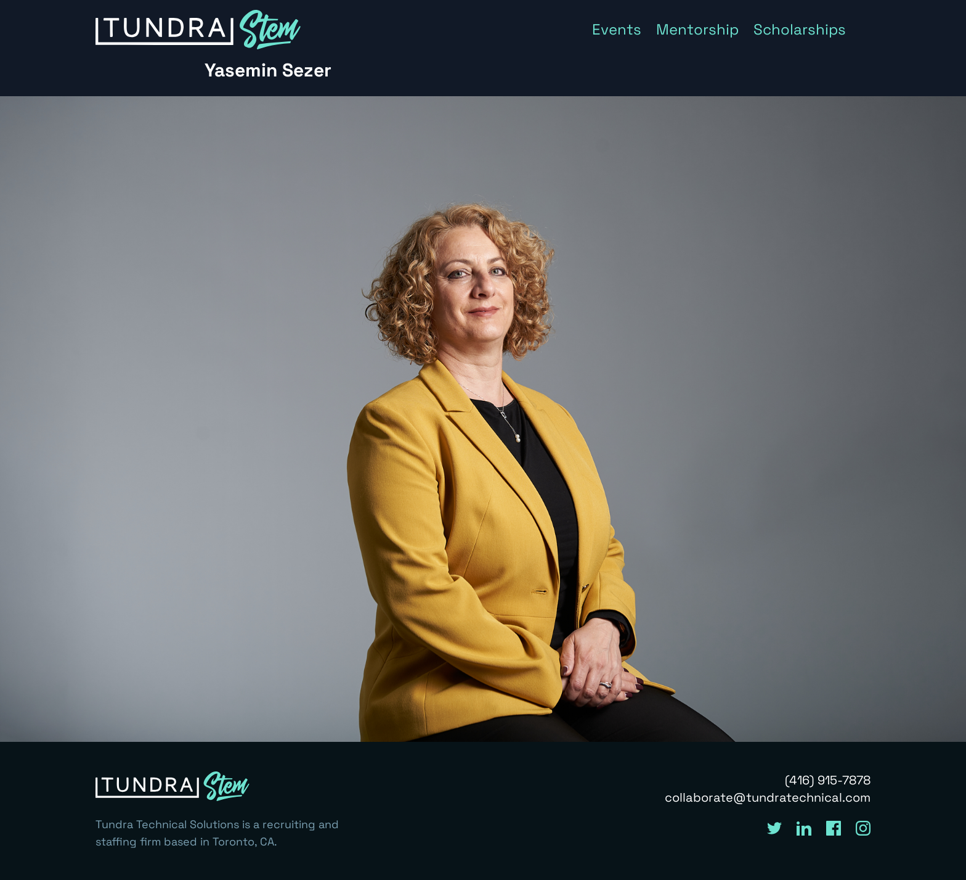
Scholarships (799, 29)
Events (616, 29)
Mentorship (697, 29)
